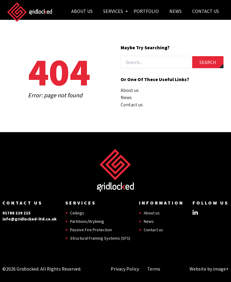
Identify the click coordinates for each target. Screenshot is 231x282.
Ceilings (77, 213)
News (175, 11)
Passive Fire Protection (91, 229)
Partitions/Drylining (87, 221)
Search (207, 62)
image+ (221, 269)
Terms (153, 269)
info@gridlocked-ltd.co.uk (29, 219)
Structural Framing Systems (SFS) (100, 238)
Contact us (132, 105)
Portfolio (146, 11)
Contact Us (205, 11)
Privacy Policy (125, 269)
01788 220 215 (16, 213)
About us (82, 11)
